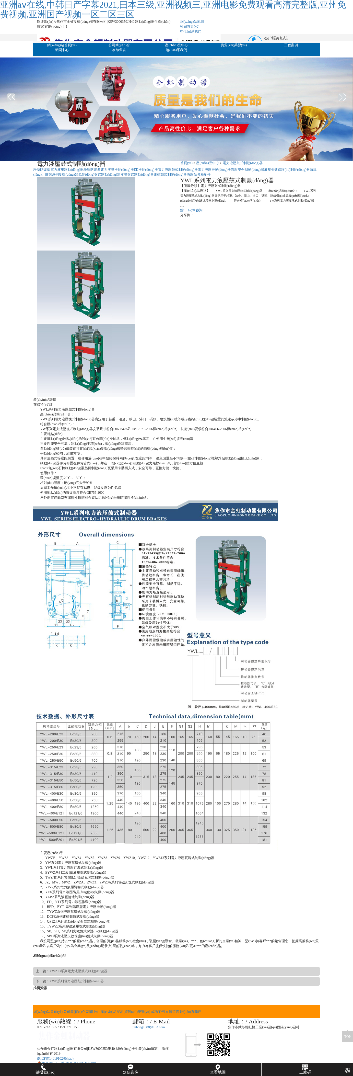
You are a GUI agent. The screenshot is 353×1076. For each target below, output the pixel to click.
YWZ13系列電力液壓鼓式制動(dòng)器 (78, 971)
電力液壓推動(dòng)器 (214, 170)
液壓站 (192, 174)
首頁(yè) (186, 163)
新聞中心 (62, 50)
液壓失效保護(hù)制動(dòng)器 (287, 170)
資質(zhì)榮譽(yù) (234, 45)
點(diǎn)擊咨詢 (191, 210)
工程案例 (291, 45)
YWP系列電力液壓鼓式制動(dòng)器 (76, 981)
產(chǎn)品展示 (112, 1012)
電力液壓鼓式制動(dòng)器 (243, 163)
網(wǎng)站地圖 (192, 21)
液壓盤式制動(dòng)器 (136, 174)
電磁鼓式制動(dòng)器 (170, 174)
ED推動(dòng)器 (146, 170)
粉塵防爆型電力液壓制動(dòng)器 (58, 170)
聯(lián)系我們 (190, 31)
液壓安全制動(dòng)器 (247, 170)
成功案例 (158, 1012)
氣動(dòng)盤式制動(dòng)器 (99, 174)
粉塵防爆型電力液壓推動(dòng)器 (108, 170)
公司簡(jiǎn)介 (119, 45)
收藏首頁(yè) (190, 26)
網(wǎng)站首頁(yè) (62, 45)
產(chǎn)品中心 (176, 45)
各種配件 (204, 174)
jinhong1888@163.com (148, 1027)
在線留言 (119, 50)
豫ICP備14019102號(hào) (55, 1058)
